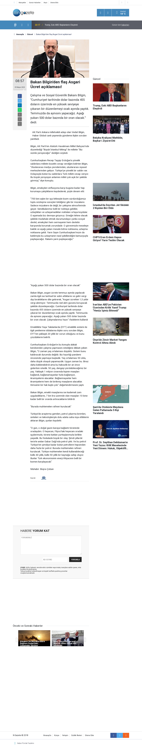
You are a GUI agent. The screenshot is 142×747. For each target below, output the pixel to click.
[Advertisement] (59, 262)
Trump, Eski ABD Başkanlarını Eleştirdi (61, 25)
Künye (56, 735)
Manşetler (22, 3)
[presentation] (22, 24)
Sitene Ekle (54, 3)
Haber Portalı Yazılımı (25, 743)
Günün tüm (120, 25)
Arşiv (45, 3)
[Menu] (100, 12)
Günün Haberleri (34, 3)
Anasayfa (47, 735)
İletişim (65, 735)
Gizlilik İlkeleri (76, 735)
